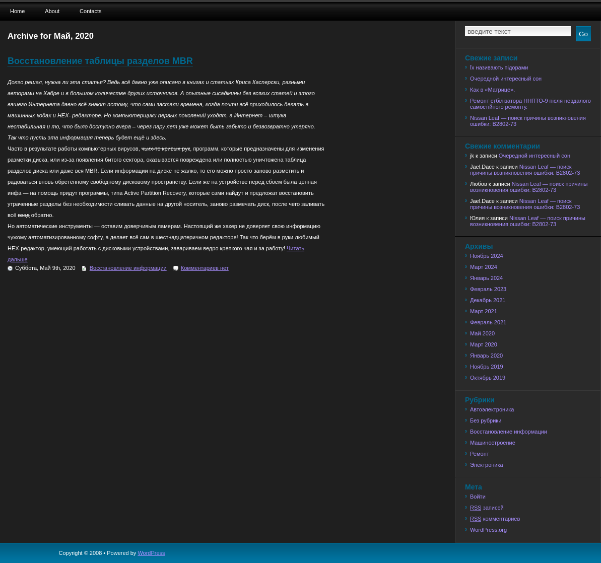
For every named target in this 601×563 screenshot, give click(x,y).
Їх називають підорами (499, 67)
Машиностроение (492, 443)
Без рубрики (485, 420)
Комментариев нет (205, 268)
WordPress (151, 553)
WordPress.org (488, 530)
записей (487, 508)
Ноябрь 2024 (486, 256)
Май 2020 (482, 333)
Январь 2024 (486, 278)
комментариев (495, 519)
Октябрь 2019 (487, 378)
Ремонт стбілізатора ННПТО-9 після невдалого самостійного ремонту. (530, 104)
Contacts (90, 11)
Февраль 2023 (488, 289)
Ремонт (479, 454)
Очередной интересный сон (506, 79)
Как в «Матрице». (492, 90)
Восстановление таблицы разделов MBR (100, 61)
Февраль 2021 (488, 322)
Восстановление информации (128, 268)
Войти (478, 497)
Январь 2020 (486, 356)
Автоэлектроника (492, 409)
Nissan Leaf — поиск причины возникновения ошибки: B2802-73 (528, 121)
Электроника (486, 465)
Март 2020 (483, 344)
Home (17, 11)
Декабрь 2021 (487, 300)
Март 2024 (483, 267)
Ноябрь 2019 (486, 367)
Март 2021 (483, 311)
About (52, 11)
